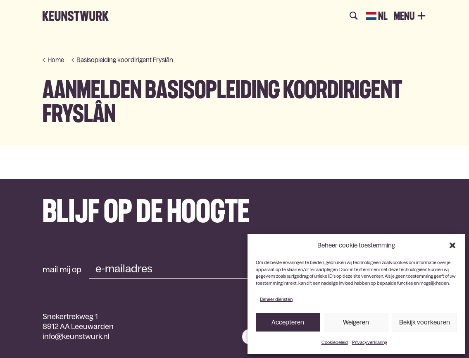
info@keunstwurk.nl (76, 336)
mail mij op (62, 269)
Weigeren (356, 322)
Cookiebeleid (334, 342)
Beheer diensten (276, 299)
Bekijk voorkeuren (424, 322)
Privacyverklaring (369, 342)
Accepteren (287, 322)
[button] (452, 245)
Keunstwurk (76, 16)
